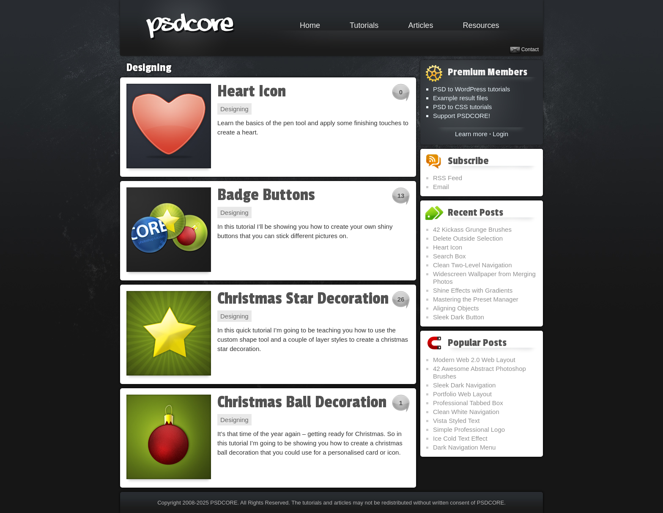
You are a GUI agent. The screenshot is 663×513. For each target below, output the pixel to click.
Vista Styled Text (456, 420)
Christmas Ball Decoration (301, 402)
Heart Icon (251, 91)
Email (441, 186)
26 (401, 299)
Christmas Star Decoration (303, 298)
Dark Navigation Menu (464, 447)
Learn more (471, 133)
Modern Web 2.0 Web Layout (474, 359)
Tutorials (364, 25)
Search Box (449, 256)
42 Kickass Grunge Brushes (472, 229)
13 (401, 195)
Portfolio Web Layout (462, 394)
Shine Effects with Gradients (472, 290)
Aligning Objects (456, 308)
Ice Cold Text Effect (460, 438)
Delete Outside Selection (468, 238)
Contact (530, 49)
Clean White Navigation (466, 411)
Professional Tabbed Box (468, 402)
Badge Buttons (266, 195)
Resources (481, 25)
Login (500, 133)
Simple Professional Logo (469, 429)
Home (310, 25)
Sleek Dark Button (458, 317)
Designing (234, 108)
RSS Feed (447, 177)
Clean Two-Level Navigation (472, 265)
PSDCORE (223, 502)
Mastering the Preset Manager (475, 299)
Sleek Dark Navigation (464, 385)
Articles (420, 25)
